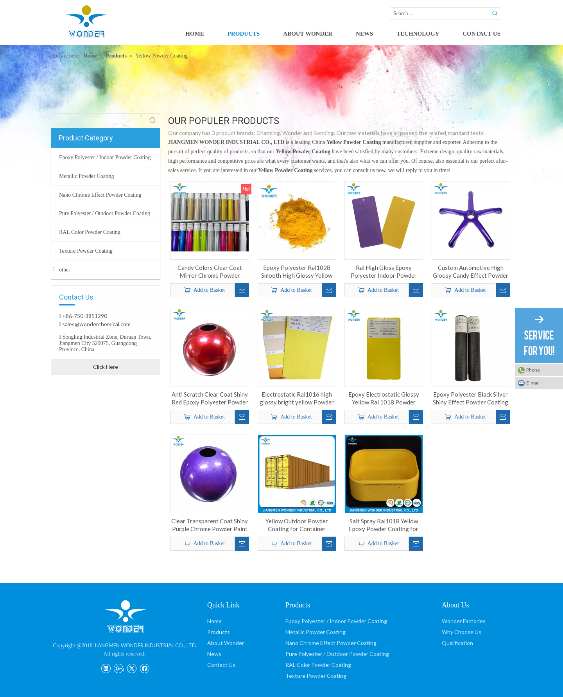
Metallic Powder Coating (315, 632)
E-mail (533, 383)
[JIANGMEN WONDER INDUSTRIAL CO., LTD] (125, 616)
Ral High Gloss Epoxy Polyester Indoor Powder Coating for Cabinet (384, 271)
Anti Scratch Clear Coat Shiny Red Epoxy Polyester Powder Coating (210, 398)
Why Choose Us (461, 632)
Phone (533, 370)
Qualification (457, 643)
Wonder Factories (464, 621)
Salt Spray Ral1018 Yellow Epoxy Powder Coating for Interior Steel (383, 525)
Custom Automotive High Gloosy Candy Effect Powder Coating (470, 271)
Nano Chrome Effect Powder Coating (331, 643)
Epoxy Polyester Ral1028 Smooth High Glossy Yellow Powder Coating (296, 271)
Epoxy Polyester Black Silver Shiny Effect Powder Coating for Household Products (470, 398)
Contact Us (221, 664)
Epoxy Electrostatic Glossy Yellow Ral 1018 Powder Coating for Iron (383, 398)
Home (214, 621)
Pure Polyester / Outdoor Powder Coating (337, 653)
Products (218, 632)
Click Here (105, 366)
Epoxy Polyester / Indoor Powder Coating (336, 621)
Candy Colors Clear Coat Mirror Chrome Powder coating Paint (210, 271)
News (214, 653)
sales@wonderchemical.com (96, 324)
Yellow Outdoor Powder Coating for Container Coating (296, 525)
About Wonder (225, 643)
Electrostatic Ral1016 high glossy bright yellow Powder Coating (297, 398)
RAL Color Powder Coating (318, 664)
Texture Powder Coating (315, 675)
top (546, 663)
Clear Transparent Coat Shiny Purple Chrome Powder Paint (209, 524)
